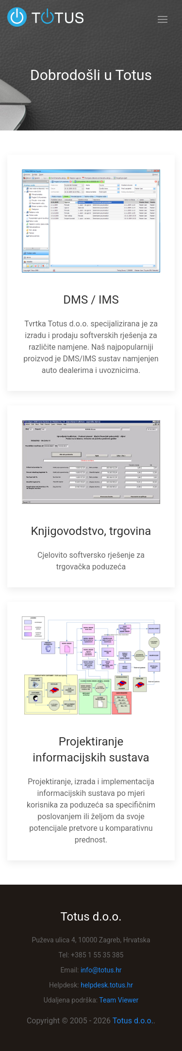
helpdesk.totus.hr (107, 985)
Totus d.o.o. (133, 1020)
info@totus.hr (101, 970)
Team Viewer (118, 1000)
